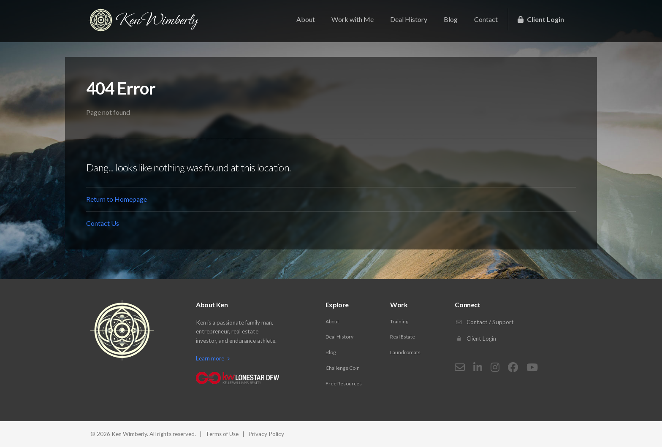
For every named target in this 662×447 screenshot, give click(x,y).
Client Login (541, 19)
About (305, 19)
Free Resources (344, 383)
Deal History (408, 19)
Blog (451, 19)
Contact (486, 19)
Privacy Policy (266, 434)
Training (399, 321)
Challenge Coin (343, 368)
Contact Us (102, 223)
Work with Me (352, 19)
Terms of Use (222, 434)
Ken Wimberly (143, 20)
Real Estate (402, 336)
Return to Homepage (116, 199)
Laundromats (405, 352)
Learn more (213, 358)
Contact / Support (484, 322)
